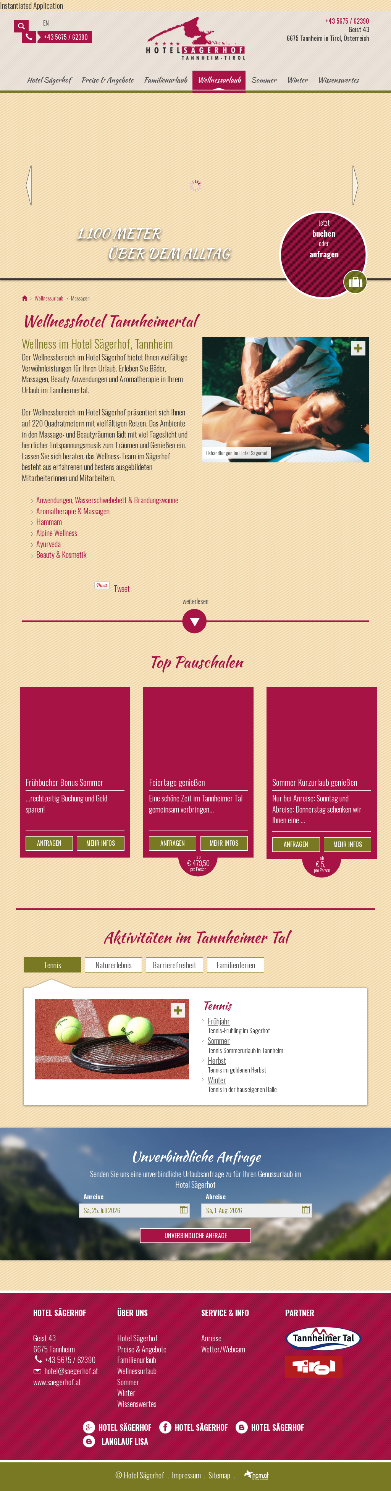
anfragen (324, 254)
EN (46, 22)
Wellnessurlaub (219, 79)
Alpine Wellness (56, 532)
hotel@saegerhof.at (71, 1370)
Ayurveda (48, 543)
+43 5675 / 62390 (57, 37)
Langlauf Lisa (125, 1441)
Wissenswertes (338, 79)
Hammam (49, 521)
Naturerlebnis (113, 965)
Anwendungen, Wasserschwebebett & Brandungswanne (107, 500)
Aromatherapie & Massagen (73, 511)
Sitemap (219, 1475)
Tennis (52, 965)
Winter (296, 79)
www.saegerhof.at (57, 1382)
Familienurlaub (165, 79)
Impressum (186, 1475)
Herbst (217, 1060)
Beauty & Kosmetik (61, 554)
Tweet (122, 588)
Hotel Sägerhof (48, 79)
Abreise (216, 1196)
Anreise (93, 1196)
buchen (323, 233)
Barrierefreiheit (174, 965)
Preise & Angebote (107, 79)
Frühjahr (219, 1021)
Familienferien (236, 965)
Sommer (263, 79)
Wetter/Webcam (223, 1349)
